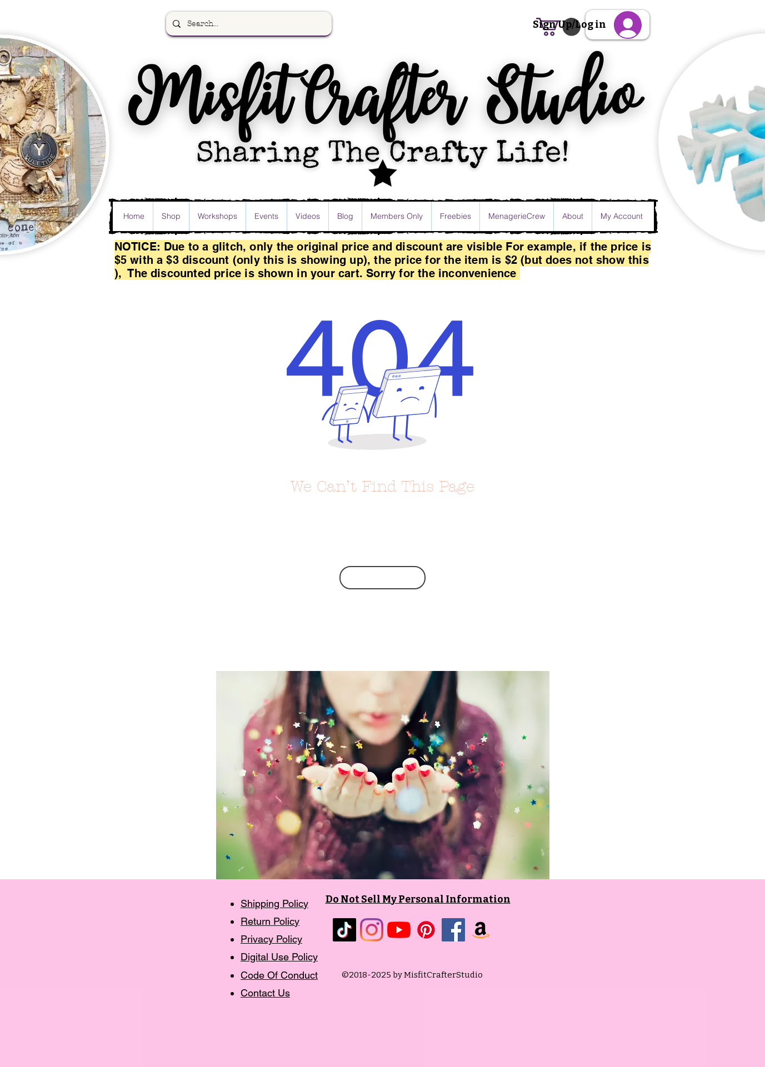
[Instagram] (371, 929)
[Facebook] (453, 929)
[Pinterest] (426, 929)
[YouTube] (399, 929)
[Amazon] (480, 929)
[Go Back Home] (382, 577)
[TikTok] (344, 929)
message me (433, 602)
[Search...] (247, 24)
